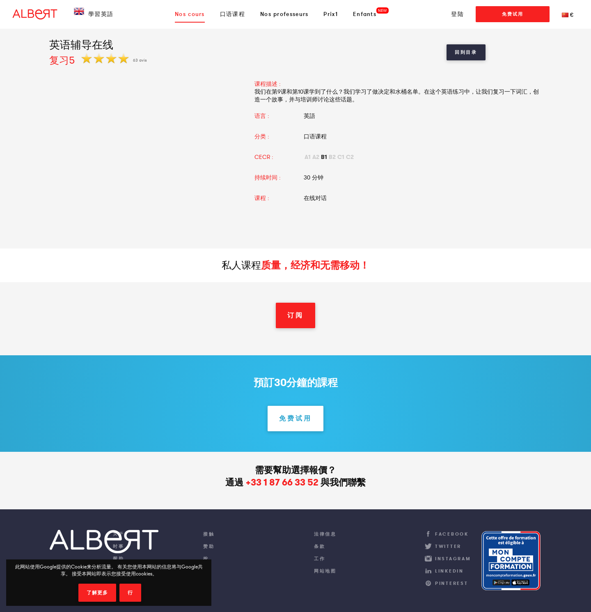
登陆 (457, 14)
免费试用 (512, 14)
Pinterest (451, 583)
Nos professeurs (284, 14)
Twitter (448, 546)
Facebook (452, 534)
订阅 (295, 315)
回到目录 (466, 52)
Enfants (364, 14)
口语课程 (232, 14)
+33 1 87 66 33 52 (281, 482)
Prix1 (330, 14)
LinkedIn (449, 571)
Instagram (453, 558)
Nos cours (190, 14)
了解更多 (97, 592)
